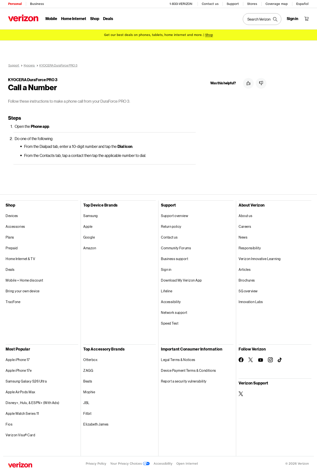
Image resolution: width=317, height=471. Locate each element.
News (243, 237)
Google (89, 237)
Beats (87, 381)
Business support (174, 259)
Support (233, 4)
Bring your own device (23, 291)
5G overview (248, 291)
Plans (10, 237)
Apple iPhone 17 (18, 360)
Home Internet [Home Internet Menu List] (73, 18)
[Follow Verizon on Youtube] (260, 360)
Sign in (166, 269)
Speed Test (169, 323)
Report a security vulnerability (184, 381)
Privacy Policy (96, 463)
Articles (245, 269)
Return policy (171, 226)
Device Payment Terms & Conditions (188, 370)
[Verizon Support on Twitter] (241, 393)
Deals (10, 269)
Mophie (89, 392)
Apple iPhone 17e (19, 370)
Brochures (247, 280)
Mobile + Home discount (24, 280)
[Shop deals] (209, 35)
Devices (12, 216)
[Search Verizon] (262, 19)
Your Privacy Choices (130, 463)
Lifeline (166, 291)
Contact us (210, 4)
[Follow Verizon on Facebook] (241, 359)
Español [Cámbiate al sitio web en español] (302, 4)
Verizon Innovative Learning (260, 259)
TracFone (13, 302)
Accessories (15, 226)
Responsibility (250, 248)
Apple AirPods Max (20, 392)
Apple (88, 226)
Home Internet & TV (20, 259)
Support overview (174, 216)
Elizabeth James (96, 424)
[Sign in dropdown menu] (292, 19)
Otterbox (90, 360)
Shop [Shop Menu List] (94, 18)
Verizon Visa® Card (20, 435)
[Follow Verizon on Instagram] (270, 359)
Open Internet (187, 463)
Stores (252, 4)
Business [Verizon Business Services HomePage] (37, 4)
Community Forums (176, 248)
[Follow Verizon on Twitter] (250, 359)
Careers (245, 226)
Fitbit (87, 413)
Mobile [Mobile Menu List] (51, 18)
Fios (9, 424)
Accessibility (171, 302)
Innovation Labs (251, 302)
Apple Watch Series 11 (22, 413)
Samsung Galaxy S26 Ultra (26, 381)
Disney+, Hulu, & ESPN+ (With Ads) (32, 403)
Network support (174, 312)
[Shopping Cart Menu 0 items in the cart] (306, 18)
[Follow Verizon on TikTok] (280, 360)
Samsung (90, 216)
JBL (86, 403)
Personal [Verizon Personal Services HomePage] (14, 4)
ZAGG (88, 370)
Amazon (89, 248)
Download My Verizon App (181, 280)
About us (245, 216)
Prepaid (12, 248)
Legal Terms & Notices (178, 360)
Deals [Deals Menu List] (108, 18)
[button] (248, 83)
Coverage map (276, 4)
